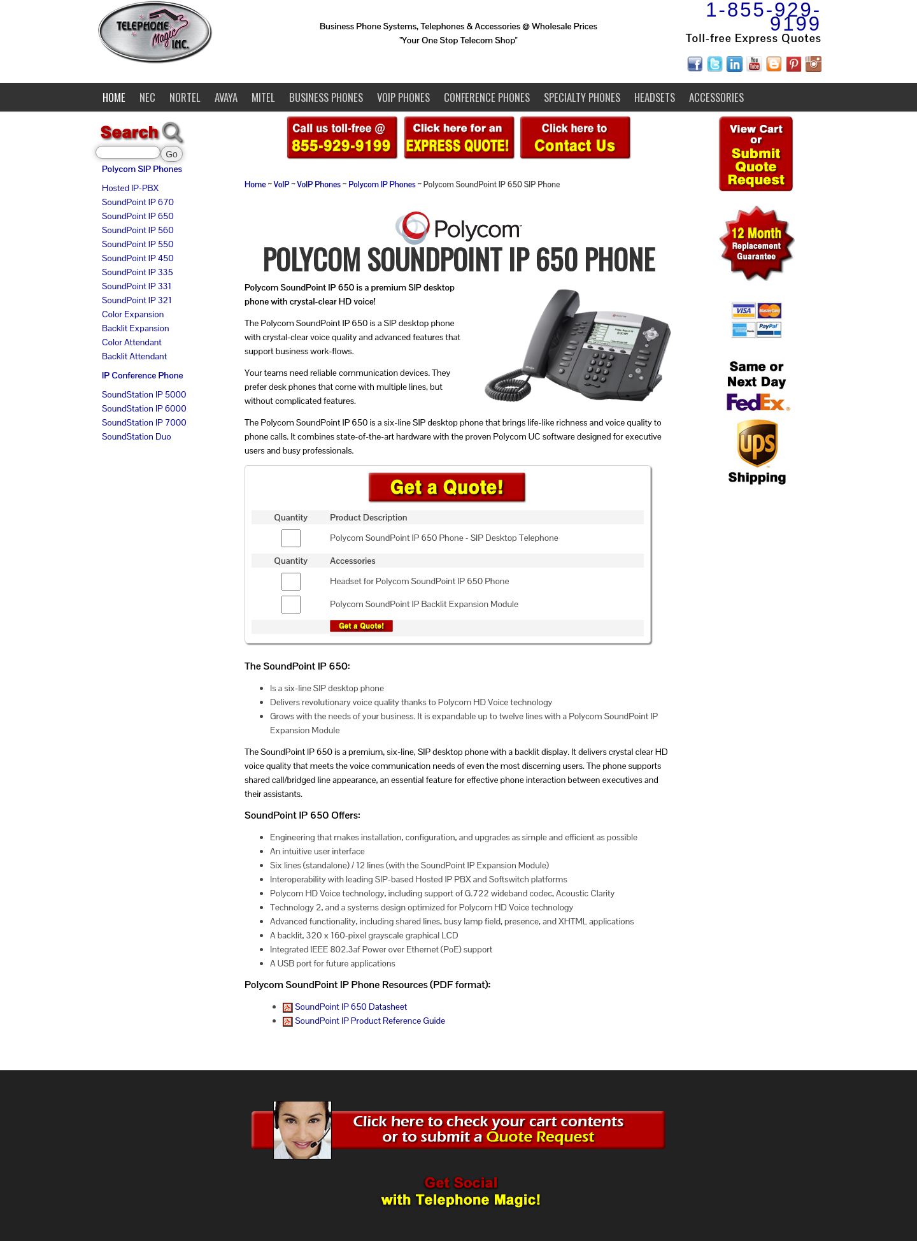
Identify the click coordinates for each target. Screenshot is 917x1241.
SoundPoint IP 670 (138, 202)
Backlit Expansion (135, 328)
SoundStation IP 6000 (144, 408)
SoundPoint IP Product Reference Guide (364, 1020)
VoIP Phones (403, 97)
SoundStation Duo (136, 436)
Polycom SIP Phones (142, 169)
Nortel (185, 97)
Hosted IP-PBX (130, 188)
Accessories (716, 97)
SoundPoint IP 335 (137, 272)
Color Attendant (132, 342)
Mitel (263, 97)
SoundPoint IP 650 (138, 216)
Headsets (654, 97)
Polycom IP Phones (382, 185)
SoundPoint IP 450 (138, 258)
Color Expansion (133, 314)
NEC (147, 97)
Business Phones (326, 97)
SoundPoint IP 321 (137, 300)
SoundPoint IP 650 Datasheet (345, 1006)
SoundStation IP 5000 (144, 394)
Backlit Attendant (134, 356)
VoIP (282, 185)
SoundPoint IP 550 (138, 244)
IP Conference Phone (142, 375)
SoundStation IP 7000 (144, 422)
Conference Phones (487, 97)
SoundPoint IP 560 (138, 230)
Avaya (226, 97)
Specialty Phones (582, 97)
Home (114, 97)
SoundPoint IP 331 (136, 286)
